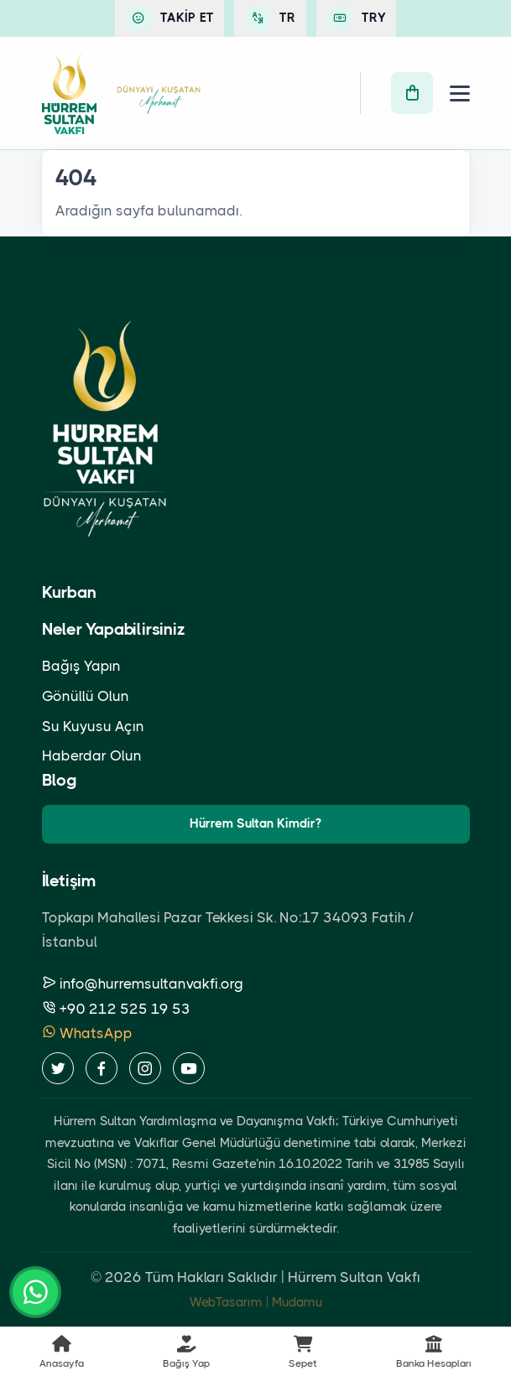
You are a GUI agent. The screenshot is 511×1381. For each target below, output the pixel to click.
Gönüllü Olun (85, 696)
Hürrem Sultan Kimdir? (255, 823)
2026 (123, 1277)
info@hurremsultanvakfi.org (142, 983)
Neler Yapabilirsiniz (113, 629)
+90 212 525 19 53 (116, 1008)
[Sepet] (412, 93)
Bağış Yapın (81, 665)
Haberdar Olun (92, 755)
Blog (59, 780)
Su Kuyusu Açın (93, 726)
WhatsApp (87, 1033)
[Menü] (460, 93)
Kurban (69, 592)
